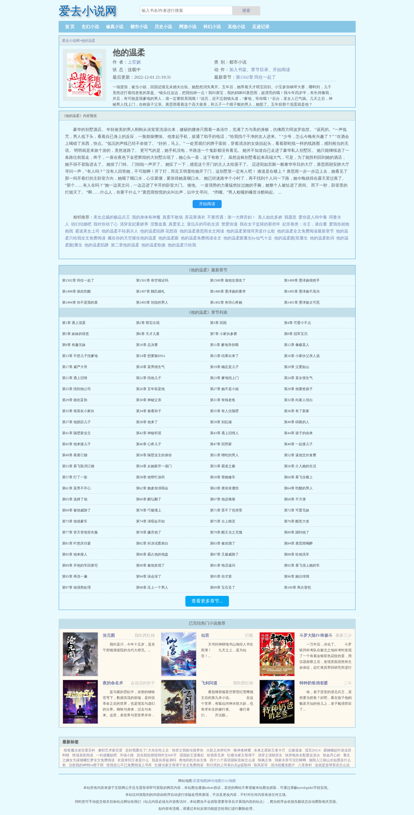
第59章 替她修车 (222, 477)
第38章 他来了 (147, 422)
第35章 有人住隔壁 (224, 411)
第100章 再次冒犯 (297, 587)
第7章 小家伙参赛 (223, 334)
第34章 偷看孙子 (148, 411)
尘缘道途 (295, 750)
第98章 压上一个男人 (152, 587)
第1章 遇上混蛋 (74, 323)
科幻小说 (212, 26)
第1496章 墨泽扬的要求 (228, 291)
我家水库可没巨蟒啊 (290, 760)
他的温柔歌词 (323, 238)
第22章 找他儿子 (148, 378)
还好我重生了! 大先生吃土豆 (147, 750)
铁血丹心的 (331, 755)
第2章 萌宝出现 (148, 323)
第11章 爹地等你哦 (224, 345)
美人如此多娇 (270, 217)
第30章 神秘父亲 (148, 400)
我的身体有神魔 (146, 217)
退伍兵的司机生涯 (203, 224)
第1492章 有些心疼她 (226, 302)
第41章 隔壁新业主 (76, 433)
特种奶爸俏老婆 (313, 683)
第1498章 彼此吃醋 (76, 291)
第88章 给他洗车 (296, 554)
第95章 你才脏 (221, 576)
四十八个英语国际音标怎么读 (232, 760)
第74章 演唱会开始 (150, 521)
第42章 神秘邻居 (148, 433)
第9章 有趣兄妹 (74, 345)
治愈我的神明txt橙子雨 (86, 765)
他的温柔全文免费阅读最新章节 (306, 231)
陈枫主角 (265, 760)
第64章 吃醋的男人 (298, 488)
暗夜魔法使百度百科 (79, 750)
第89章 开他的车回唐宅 (80, 565)
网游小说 (187, 26)
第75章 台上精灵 (222, 521)
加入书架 (238, 69)
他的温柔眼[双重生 (292, 238)
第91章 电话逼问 (222, 565)
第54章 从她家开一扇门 (154, 466)
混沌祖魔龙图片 (283, 765)
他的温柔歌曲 (154, 245)
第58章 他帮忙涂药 (150, 477)
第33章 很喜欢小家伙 (78, 411)
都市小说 (139, 26)
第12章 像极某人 (296, 345)
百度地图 (200, 781)
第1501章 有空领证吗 (152, 280)
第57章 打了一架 (74, 477)
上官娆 (134, 62)
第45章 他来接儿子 (76, 444)
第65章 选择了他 (74, 499)
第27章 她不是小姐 (224, 389)
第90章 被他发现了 (150, 565)
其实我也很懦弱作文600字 (157, 755)
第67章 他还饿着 (222, 499)
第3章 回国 (218, 323)
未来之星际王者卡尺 (269, 750)
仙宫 (205, 635)
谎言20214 (313, 750)
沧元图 (109, 635)
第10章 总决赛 (147, 345)
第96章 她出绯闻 (296, 576)
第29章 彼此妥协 (74, 400)
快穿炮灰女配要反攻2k (302, 755)
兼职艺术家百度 (110, 750)
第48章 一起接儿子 (298, 444)
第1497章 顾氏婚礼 (150, 291)
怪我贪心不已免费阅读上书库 (129, 765)
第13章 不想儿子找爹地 (80, 356)
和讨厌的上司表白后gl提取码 (228, 765)
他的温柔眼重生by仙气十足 (248, 238)
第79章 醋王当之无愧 (226, 532)
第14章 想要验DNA (150, 356)
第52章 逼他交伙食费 (300, 455)
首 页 (70, 26)
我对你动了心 (105, 224)
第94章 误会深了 (148, 576)
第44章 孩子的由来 (298, 433)
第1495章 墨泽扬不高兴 (302, 291)
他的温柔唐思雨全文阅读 (203, 231)
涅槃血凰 (158, 224)
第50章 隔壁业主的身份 (154, 455)
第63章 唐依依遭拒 (224, 488)
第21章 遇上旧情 (74, 378)
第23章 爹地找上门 (224, 378)
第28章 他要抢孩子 (298, 389)
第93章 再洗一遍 (74, 576)
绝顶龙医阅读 (82, 755)
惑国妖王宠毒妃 (192, 755)
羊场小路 (127, 755)
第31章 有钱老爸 (222, 400)
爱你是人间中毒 (313, 217)
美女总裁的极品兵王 (111, 217)
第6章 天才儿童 (148, 334)
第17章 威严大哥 (74, 367)
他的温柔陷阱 (97, 245)
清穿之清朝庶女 (270, 755)
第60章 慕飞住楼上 (298, 477)
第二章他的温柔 (126, 245)
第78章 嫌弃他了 (148, 532)
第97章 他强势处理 (76, 587)
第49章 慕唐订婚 (74, 455)
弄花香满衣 (195, 217)
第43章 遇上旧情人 (224, 433)
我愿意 (290, 217)
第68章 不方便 (295, 499)
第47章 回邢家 (221, 444)
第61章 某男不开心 (76, 488)
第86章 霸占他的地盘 (152, 554)
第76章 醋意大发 (296, 521)
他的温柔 (88, 41)
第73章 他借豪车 (74, 521)
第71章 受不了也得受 (226, 510)
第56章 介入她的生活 (300, 466)
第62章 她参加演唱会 (152, 488)
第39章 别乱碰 (221, 422)
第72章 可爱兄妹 (296, 510)
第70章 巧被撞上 (148, 510)
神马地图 (214, 781)
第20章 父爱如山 (296, 367)
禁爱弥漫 (229, 224)
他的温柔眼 (169, 238)
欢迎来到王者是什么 (133, 760)
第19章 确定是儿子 (224, 367)
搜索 (246, 10)
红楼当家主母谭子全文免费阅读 (179, 765)
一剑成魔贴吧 (106, 755)
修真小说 (114, 26)
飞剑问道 (209, 683)
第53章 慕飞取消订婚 (78, 466)
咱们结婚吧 (81, 224)
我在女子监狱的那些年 (260, 224)
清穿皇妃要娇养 (134, 224)
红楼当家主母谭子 (241, 755)
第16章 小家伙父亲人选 (302, 356)
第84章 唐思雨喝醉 (298, 543)
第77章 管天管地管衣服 (80, 532)
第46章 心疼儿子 (148, 444)
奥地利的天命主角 (193, 760)
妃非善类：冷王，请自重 (304, 224)
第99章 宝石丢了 (222, 587)
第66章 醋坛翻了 (148, 499)
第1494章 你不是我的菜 (80, 302)
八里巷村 (305, 765)
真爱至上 (177, 224)
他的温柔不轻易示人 (121, 231)
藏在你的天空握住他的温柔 (133, 238)
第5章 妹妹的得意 (75, 334)
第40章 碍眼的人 (296, 422)
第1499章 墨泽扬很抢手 (302, 280)
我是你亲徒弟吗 (164, 760)
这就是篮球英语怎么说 (332, 765)
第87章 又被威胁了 (224, 554)
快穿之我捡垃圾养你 (187, 750)
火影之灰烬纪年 (218, 750)
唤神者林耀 (242, 750)
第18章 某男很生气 (150, 367)
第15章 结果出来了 (224, 356)
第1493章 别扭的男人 (152, 302)
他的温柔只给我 (183, 245)
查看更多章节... (207, 600)
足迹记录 (261, 26)
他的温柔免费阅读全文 (202, 238)
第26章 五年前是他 (150, 389)
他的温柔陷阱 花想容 (160, 231)
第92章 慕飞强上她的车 (302, 565)
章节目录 (259, 69)
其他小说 (236, 26)
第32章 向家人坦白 (298, 400)
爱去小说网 (70, 41)
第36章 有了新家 (296, 411)
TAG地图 (229, 781)
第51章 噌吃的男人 (224, 455)
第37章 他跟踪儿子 (76, 422)
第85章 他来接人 (74, 554)
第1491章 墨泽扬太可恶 (302, 302)
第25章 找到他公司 (76, 389)
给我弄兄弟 (215, 755)
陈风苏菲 (261, 765)
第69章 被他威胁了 (76, 510)
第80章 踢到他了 (296, 532)
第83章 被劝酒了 (222, 543)
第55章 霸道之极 (222, 466)
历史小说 (163, 26)
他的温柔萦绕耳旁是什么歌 (251, 231)
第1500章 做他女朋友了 (228, 280)
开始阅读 (281, 69)
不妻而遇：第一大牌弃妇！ (231, 217)
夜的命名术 (113, 683)
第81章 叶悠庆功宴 (76, 543)
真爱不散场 (172, 217)
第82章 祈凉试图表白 (152, 543)
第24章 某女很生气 (298, 378)
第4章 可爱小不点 (297, 323)
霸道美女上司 (87, 231)
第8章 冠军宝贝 (296, 334)
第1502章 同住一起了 (256, 77)
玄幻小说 (90, 26)
